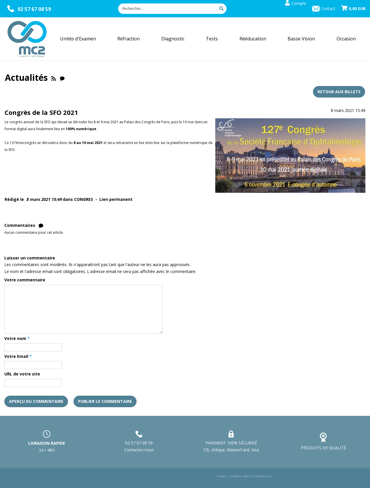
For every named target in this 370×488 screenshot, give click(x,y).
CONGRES (83, 199)
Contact (328, 8)
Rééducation (252, 38)
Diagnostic (172, 38)
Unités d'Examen (78, 38)
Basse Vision (301, 38)
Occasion (346, 38)
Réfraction (128, 38)
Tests (212, 38)
